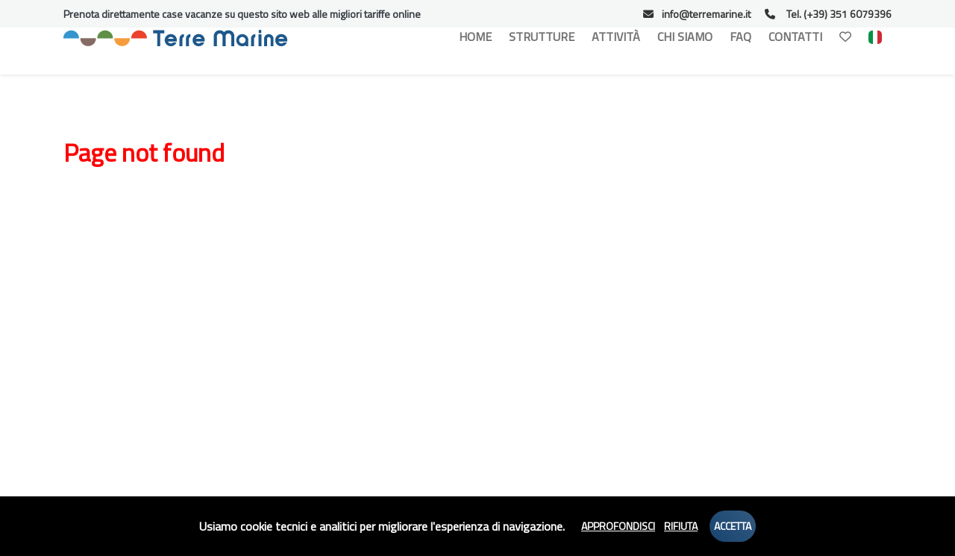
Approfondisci (618, 526)
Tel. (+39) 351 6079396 (828, 14)
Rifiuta (681, 526)
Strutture (541, 36)
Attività (616, 36)
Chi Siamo (685, 36)
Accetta (732, 526)
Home (475, 36)
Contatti (795, 36)
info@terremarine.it (697, 14)
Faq (740, 36)
